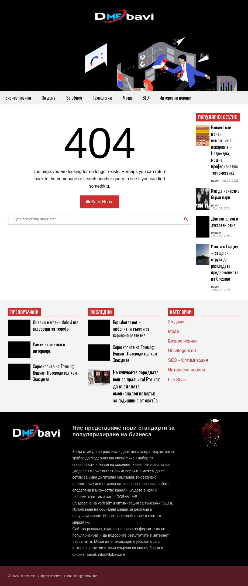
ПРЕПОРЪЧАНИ (24, 312)
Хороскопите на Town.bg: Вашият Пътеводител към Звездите (55, 372)
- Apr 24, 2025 (229, 180)
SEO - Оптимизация (188, 360)
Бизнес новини (18, 97)
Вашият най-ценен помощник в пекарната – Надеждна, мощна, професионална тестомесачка (224, 150)
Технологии (102, 97)
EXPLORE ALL (229, 117)
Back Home (99, 201)
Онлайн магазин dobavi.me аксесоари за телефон (55, 325)
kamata (216, 233)
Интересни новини (175, 97)
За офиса (74, 97)
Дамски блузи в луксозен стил (224, 221)
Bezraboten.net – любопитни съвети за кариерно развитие (131, 328)
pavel (215, 180)
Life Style (177, 379)
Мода (127, 97)
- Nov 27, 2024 (220, 208)
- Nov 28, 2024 (220, 290)
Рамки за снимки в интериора (49, 347)
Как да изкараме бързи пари (225, 194)
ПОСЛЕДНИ (101, 312)
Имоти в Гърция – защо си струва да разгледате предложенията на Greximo (224, 262)
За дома (49, 97)
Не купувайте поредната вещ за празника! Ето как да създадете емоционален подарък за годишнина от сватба (136, 386)
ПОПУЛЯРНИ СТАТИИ (217, 117)
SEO (146, 97)
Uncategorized (182, 350)
